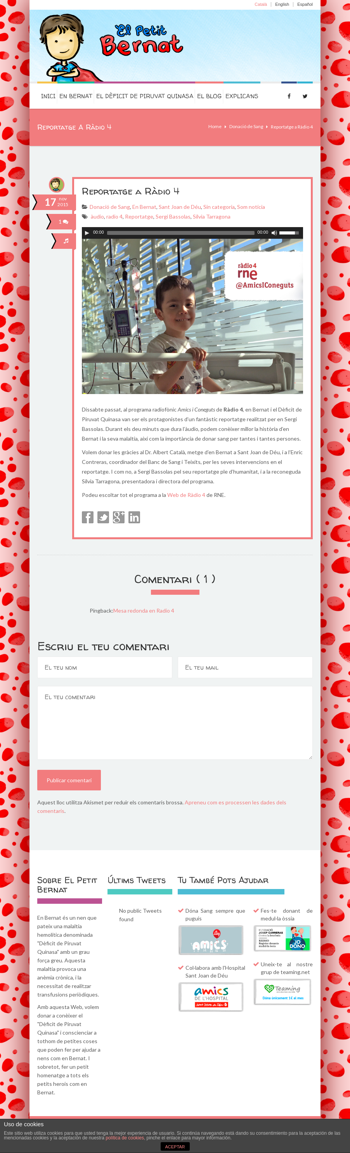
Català (261, 4)
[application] (192, 233)
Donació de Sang (246, 126)
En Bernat (75, 96)
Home (215, 126)
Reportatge (139, 216)
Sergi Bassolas (173, 216)
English (282, 4)
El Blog (209, 96)
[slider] (181, 233)
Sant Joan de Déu (180, 206)
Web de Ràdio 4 (186, 494)
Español (305, 4)
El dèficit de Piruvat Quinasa (144, 96)
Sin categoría (219, 206)
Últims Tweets (136, 880)
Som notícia (251, 206)
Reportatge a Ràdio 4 (130, 191)
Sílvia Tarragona (211, 216)
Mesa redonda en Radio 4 (143, 610)
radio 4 (114, 216)
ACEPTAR (175, 1146)
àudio (97, 216)
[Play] (87, 233)
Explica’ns (241, 96)
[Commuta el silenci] (274, 233)
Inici (48, 96)
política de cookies (125, 1138)
